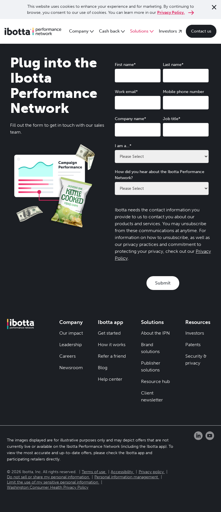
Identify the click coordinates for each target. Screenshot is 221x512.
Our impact (71, 333)
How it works (111, 344)
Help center (110, 379)
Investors (194, 333)
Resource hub (155, 381)
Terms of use (93, 471)
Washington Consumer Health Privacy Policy (47, 487)
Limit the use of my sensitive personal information (52, 482)
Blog (102, 367)
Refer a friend (112, 356)
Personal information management (126, 477)
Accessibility (122, 471)
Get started (109, 333)
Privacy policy (151, 471)
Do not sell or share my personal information (48, 477)
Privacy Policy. (171, 12)
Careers (67, 356)
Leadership (70, 344)
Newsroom (71, 367)
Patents (193, 344)
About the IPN (155, 333)
